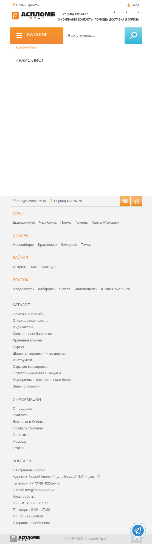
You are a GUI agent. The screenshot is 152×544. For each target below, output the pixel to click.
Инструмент (23, 360)
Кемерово (69, 245)
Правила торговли (28, 428)
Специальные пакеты (31, 320)
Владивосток (23, 289)
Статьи (18, 448)
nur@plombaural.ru (32, 201)
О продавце (22, 408)
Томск (86, 245)
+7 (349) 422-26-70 (75, 14)
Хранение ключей (27, 340)
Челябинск (48, 222)
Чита (33, 267)
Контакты (85, 19)
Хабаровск (46, 289)
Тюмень (81, 222)
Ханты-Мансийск (105, 222)
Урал (18, 213)
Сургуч (18, 347)
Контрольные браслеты (32, 334)
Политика (21, 435)
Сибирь (21, 235)
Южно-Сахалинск (115, 289)
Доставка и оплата (124, 19)
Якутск (64, 289)
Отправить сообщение (31, 523)
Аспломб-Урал (26, 47)
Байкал (20, 257)
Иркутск (19, 267)
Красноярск (47, 245)
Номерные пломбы (28, 314)
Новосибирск (24, 245)
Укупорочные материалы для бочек (42, 380)
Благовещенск (85, 289)
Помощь (101, 19)
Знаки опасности (27, 386)
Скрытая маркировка (30, 366)
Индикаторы (23, 327)
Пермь (65, 222)
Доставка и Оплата (28, 422)
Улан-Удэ (48, 267)
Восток (20, 280)
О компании (67, 19)
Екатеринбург (24, 222)
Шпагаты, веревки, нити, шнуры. (39, 353)
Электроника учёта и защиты (37, 373)
